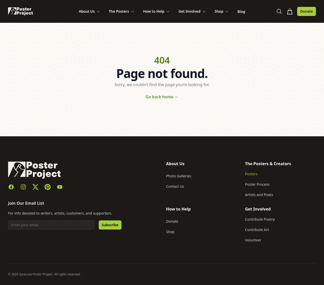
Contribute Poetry (260, 219)
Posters (251, 174)
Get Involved (192, 11)
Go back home (162, 97)
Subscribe (110, 224)
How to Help (157, 11)
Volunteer (253, 240)
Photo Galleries (178, 176)
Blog (241, 11)
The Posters (122, 11)
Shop (222, 11)
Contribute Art (257, 229)
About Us (89, 11)
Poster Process (257, 184)
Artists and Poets (259, 194)
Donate (306, 11)
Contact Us (175, 186)
